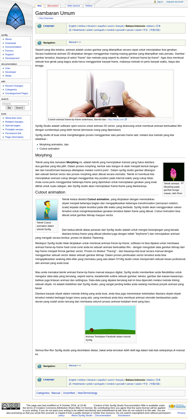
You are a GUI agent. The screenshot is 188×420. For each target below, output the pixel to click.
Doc (39, 5)
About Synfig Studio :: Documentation (91, 415)
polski (90, 30)
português (100, 30)
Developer (10, 72)
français (120, 26)
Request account (174, 1)
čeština (81, 26)
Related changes (14, 121)
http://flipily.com (116, 119)
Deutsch (92, 26)
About (8, 39)
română (110, 30)
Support (9, 54)
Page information (14, 137)
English (72, 26)
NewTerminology (87, 393)
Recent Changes (14, 86)
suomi (111, 26)
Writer (8, 75)
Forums (9, 50)
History (89, 5)
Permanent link (13, 133)
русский (120, 30)
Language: (49, 25)
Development (12, 58)
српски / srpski (133, 30)
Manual (72, 42)
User (7, 68)
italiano (150, 26)
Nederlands (79, 30)
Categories (43, 393)
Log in (160, 1)
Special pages (12, 125)
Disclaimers (124, 415)
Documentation (13, 47)
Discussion (52, 5)
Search (5, 99)
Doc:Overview (46, 18)
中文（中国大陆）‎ (152, 30)
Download (10, 43)
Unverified (69, 393)
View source (73, 5)
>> (79, 42)
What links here (13, 118)
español (102, 26)
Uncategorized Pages (16, 93)
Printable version (14, 129)
